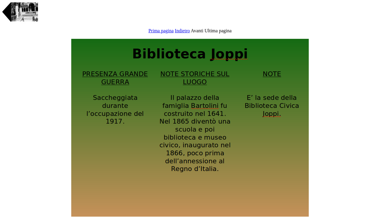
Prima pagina (161, 30)
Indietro (182, 30)
